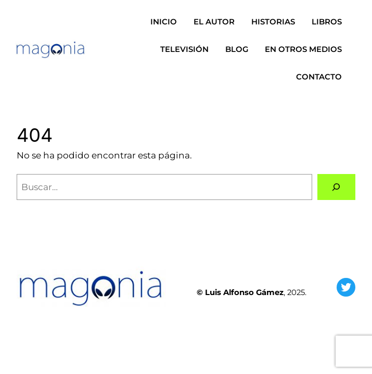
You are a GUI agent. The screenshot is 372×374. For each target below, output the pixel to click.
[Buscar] (336, 187)
